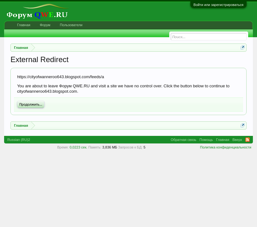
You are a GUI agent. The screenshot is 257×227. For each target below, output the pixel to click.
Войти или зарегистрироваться (218, 5)
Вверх (237, 140)
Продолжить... (30, 104)
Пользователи (71, 25)
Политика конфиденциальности (225, 147)
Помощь (206, 140)
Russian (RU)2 (18, 140)
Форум (45, 25)
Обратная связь (183, 140)
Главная (23, 25)
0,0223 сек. (78, 147)
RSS (247, 139)
